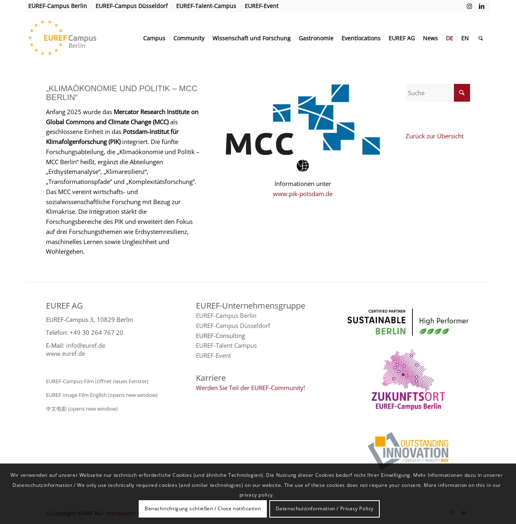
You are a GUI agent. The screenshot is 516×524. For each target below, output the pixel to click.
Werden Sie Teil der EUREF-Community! (250, 388)
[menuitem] (60, 6)
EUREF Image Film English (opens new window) (102, 395)
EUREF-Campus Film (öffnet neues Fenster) (97, 381)
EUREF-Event (213, 355)
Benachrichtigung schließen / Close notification (203, 508)
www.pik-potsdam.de (303, 194)
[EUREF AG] (78, 38)
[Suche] (481, 38)
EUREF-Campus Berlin (226, 315)
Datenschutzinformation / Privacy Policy (325, 508)
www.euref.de (65, 353)
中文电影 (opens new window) (82, 408)
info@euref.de (85, 345)
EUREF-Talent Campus (226, 345)
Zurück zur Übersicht (435, 136)
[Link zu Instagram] (469, 6)
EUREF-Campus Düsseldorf (233, 325)
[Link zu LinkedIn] (482, 6)
